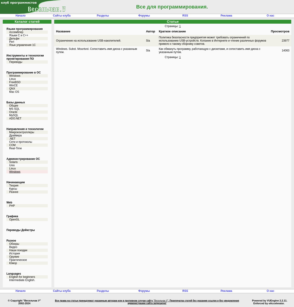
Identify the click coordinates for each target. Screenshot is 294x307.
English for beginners (22, 277)
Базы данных (15, 102)
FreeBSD (14, 82)
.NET (12, 138)
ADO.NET (15, 118)
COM (12, 145)
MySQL (13, 115)
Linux (12, 79)
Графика (12, 216)
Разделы (103, 15)
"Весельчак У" (160, 300)
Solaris (13, 162)
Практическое (18, 260)
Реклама (226, 15)
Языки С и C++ (18, 35)
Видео (13, 247)
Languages (13, 273)
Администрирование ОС (23, 159)
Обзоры (14, 243)
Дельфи (14, 38)
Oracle (13, 112)
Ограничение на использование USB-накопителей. (88, 40)
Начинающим (15, 182)
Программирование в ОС (23, 72)
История (14, 253)
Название (63, 31)
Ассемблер (16, 32)
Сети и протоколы (20, 142)
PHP (12, 205)
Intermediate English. (22, 280)
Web (9, 202)
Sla (148, 40)
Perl (11, 41)
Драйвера (15, 135)
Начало (20, 15)
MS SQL (14, 108)
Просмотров (280, 31)
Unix (12, 165)
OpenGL (14, 219)
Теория (13, 185)
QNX (12, 88)
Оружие (14, 256)
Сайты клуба (62, 15)
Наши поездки (18, 250)
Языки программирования (24, 29)
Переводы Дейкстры (20, 230)
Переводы (15, 62)
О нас (270, 15)
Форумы (144, 15)
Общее (13, 105)
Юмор (13, 263)
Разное (13, 192)
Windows (14, 75)
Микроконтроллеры (21, 132)
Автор (150, 31)
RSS (185, 15)
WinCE (13, 85)
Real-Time (15, 148)
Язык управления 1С (22, 45)
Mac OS (14, 91)
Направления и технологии (25, 129)
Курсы (13, 188)
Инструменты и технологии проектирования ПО (25, 57)
